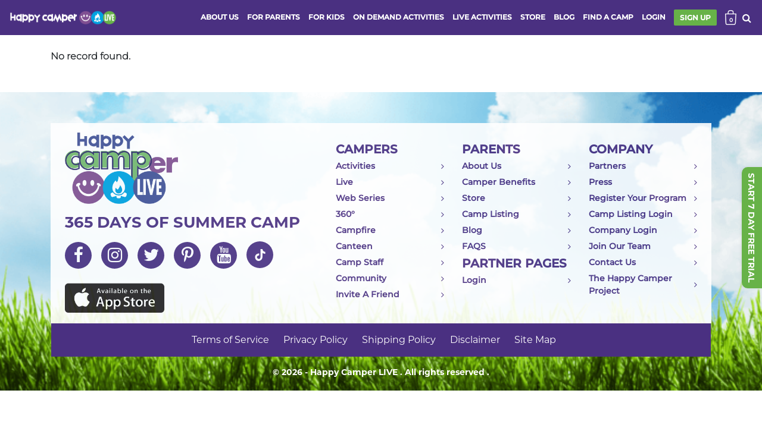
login (654, 16)
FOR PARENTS (273, 16)
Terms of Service (230, 339)
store (532, 16)
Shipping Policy (399, 339)
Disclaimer (475, 339)
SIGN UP (695, 17)
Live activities (482, 16)
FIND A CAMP (608, 16)
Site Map (535, 339)
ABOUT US (220, 16)
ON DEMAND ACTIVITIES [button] (398, 16)
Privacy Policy (315, 339)
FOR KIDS (326, 16)
